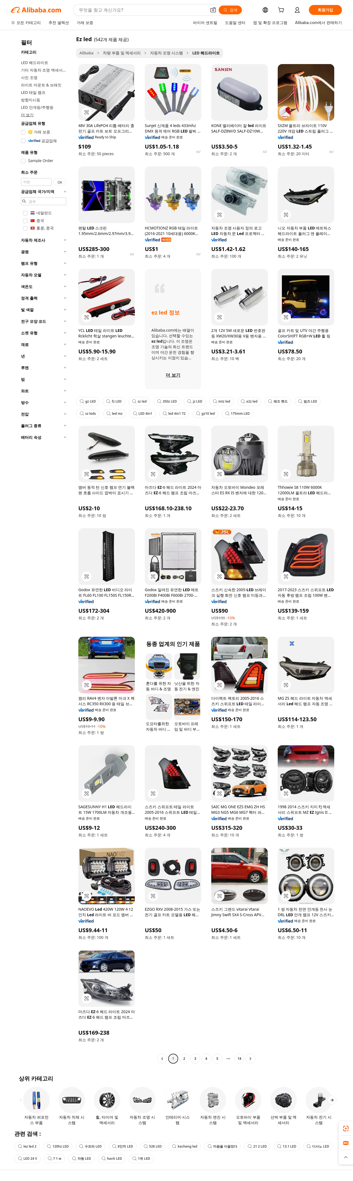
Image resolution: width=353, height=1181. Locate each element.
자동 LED (81, 1158)
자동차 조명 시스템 (166, 53)
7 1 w (54, 1158)
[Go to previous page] (162, 1059)
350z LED (167, 401)
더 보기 (27, 114)
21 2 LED (257, 1146)
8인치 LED (122, 1146)
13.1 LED (286, 1146)
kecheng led (184, 1146)
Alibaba (86, 53)
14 (239, 1058)
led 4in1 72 (174, 413)
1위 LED (141, 1158)
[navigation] (41, 549)
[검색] (230, 10)
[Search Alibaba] (142, 10)
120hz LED (58, 1146)
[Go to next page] (250, 1059)
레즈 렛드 (278, 401)
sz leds (88, 413)
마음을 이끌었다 (222, 1146)
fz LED (113, 401)
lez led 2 (27, 1146)
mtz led (221, 401)
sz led (139, 401)
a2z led (249, 401)
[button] (213, 10)
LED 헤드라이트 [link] (206, 53)
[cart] (282, 10)
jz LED (194, 401)
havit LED (111, 1158)
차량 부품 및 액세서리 (122, 53)
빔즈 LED (307, 401)
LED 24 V (27, 1158)
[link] (346, 1128)
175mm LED (237, 413)
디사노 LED (318, 1146)
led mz (114, 413)
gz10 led (205, 413)
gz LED (88, 401)
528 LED (153, 1146)
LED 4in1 (142, 413)
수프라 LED (90, 1146)
